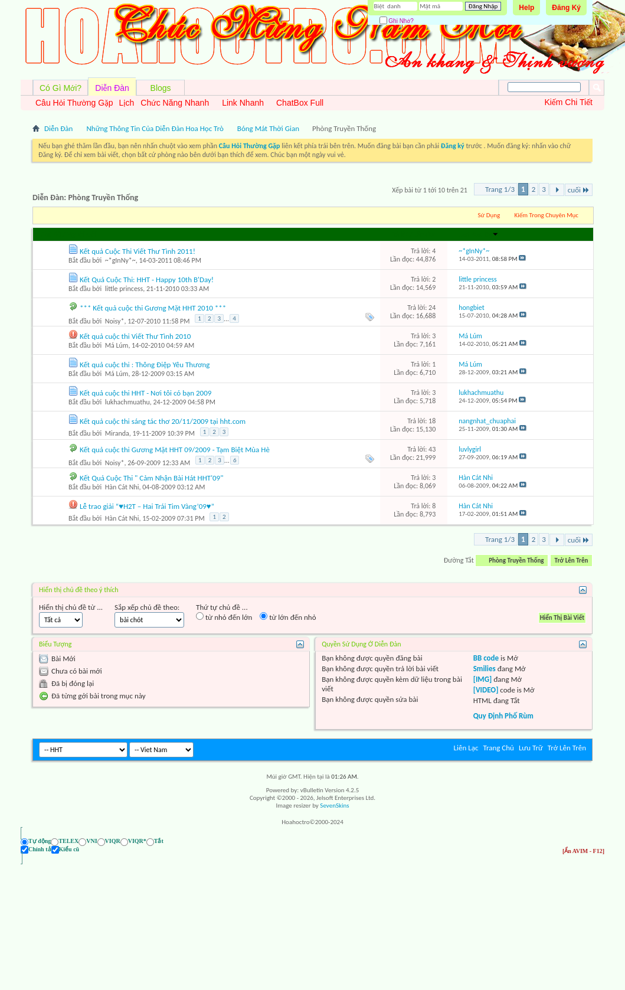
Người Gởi (81, 234)
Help (526, 8)
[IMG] (482, 679)
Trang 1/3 (500, 189)
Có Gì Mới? (60, 88)
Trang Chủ (498, 747)
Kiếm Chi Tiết (568, 102)
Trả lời (399, 234)
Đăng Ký (566, 8)
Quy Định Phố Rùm (503, 715)
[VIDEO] (486, 689)
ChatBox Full (299, 102)
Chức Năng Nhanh (174, 102)
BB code (486, 658)
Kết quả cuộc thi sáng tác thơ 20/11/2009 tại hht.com (163, 421)
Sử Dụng (489, 215)
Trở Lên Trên (571, 560)
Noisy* (115, 321)
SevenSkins (334, 805)
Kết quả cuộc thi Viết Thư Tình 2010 (135, 336)
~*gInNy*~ (120, 260)
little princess (124, 289)
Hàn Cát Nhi (122, 487)
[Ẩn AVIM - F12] (583, 851)
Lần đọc (425, 234)
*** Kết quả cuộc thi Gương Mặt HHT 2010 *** (153, 307)
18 (432, 421)
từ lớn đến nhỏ (288, 617)
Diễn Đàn (112, 88)
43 (432, 449)
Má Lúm (117, 345)
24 (432, 307)
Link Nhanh (243, 102)
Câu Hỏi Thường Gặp (74, 102)
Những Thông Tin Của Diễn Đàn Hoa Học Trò (154, 128)
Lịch (127, 102)
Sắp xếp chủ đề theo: (146, 607)
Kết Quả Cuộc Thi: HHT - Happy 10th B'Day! (147, 279)
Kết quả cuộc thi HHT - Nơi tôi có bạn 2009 (145, 392)
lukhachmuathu (127, 402)
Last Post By (478, 234)
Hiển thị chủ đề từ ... (71, 607)
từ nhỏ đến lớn (224, 617)
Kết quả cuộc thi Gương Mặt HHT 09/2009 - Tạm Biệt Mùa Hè (175, 449)
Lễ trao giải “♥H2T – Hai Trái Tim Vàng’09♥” (147, 506)
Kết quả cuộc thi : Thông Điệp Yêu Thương (145, 364)
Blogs (160, 88)
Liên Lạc (466, 747)
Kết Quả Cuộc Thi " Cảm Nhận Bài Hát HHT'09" (151, 477)
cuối (579, 189)
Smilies (484, 668)
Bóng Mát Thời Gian (268, 128)
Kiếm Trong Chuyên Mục (546, 215)
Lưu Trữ (531, 747)
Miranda (117, 433)
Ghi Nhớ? (396, 21)
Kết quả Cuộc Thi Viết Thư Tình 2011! (137, 251)
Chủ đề (51, 234)
